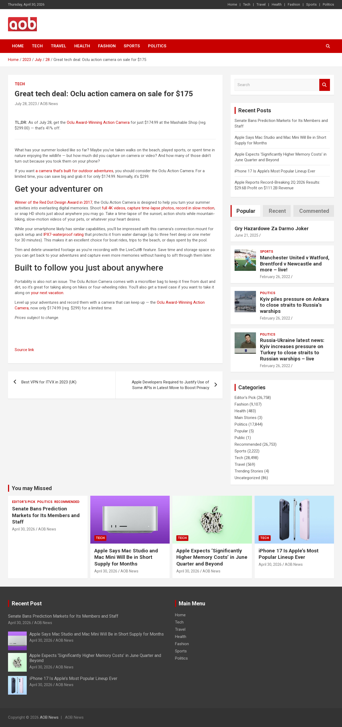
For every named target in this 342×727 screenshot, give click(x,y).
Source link (24, 349)
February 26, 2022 (275, 277)
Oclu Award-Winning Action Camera (98, 122)
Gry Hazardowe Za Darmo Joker (272, 228)
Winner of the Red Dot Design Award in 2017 (53, 202)
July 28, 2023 (26, 104)
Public (240, 437)
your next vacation (47, 292)
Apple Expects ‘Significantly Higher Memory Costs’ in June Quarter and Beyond (211, 557)
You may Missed (32, 488)
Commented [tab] (314, 211)
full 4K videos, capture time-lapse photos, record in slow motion (158, 208)
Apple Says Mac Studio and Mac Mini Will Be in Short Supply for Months (126, 557)
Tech (246, 4)
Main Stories (245, 417)
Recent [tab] (277, 211)
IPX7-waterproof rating (63, 234)
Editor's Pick (245, 397)
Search (324, 85)
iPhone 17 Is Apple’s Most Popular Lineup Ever (275, 171)
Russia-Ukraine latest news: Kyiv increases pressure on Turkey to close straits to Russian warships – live (292, 349)
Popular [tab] (245, 211)
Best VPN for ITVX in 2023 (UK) (48, 382)
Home (232, 4)
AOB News (49, 104)
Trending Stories (249, 471)
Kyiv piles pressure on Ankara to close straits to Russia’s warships (294, 305)
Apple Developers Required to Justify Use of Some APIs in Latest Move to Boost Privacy (170, 385)
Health (277, 4)
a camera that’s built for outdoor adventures (74, 170)
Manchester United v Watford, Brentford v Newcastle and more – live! (294, 264)
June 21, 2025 (246, 235)
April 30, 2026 (23, 529)
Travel (261, 4)
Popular (241, 431)
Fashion (294, 4)
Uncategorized (247, 477)
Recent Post (27, 603)
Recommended (248, 444)
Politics (328, 4)
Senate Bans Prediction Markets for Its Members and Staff (46, 515)
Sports (311, 4)
